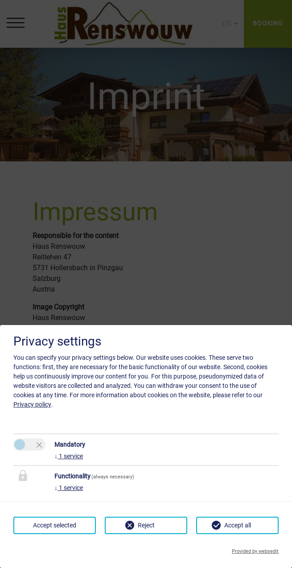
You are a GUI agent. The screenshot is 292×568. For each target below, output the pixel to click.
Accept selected (54, 525)
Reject (146, 525)
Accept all (237, 525)
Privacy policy (32, 404)
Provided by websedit (255, 551)
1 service (68, 456)
